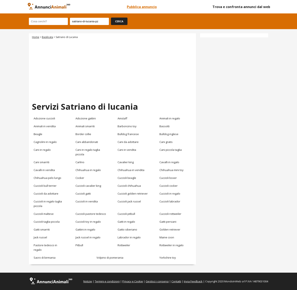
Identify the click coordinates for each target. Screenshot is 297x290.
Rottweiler (124, 245)
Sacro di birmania (44, 257)
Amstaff (122, 118)
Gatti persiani (167, 221)
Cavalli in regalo (169, 162)
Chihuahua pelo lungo (47, 178)
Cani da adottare (128, 142)
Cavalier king (126, 162)
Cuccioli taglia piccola (47, 221)
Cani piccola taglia (170, 150)
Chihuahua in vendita (131, 170)
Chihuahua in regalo (88, 170)
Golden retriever (169, 229)
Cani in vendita (127, 150)
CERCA (119, 21)
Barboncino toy (127, 126)
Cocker (79, 178)
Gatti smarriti (42, 229)
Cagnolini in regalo (45, 142)
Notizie (87, 281)
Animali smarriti (85, 126)
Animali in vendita (45, 126)
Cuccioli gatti (83, 193)
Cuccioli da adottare (46, 193)
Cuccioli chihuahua (129, 186)
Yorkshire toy (167, 257)
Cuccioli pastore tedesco (90, 214)
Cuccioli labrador (169, 201)
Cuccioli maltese (44, 214)
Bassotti (164, 126)
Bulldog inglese (168, 134)
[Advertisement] (112, 70)
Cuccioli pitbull (126, 214)
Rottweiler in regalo (171, 245)
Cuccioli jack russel (129, 201)
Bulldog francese (128, 134)
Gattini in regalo (85, 229)
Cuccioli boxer (168, 178)
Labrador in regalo (129, 237)
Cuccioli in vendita (86, 201)
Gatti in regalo (126, 221)
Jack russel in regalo (87, 237)
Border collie (83, 134)
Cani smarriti (41, 162)
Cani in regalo (42, 150)
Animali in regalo (169, 118)
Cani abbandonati (86, 142)
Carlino (79, 162)
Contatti (176, 281)
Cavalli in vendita (44, 170)
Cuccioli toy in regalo (88, 221)
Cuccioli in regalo (169, 193)
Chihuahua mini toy (171, 170)
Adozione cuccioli (44, 118)
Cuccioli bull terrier (45, 186)
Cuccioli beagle (127, 178)
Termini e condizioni (107, 281)
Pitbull (79, 245)
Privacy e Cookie (132, 281)
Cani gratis (166, 142)
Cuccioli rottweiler (170, 214)
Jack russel (40, 237)
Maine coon (166, 237)
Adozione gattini (85, 118)
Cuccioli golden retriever (133, 193)
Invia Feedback (193, 281)
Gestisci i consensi (157, 281)
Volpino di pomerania (110, 257)
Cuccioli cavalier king (88, 186)
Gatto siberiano (127, 229)
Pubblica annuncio (142, 7)
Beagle (38, 134)
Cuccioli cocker (168, 186)
